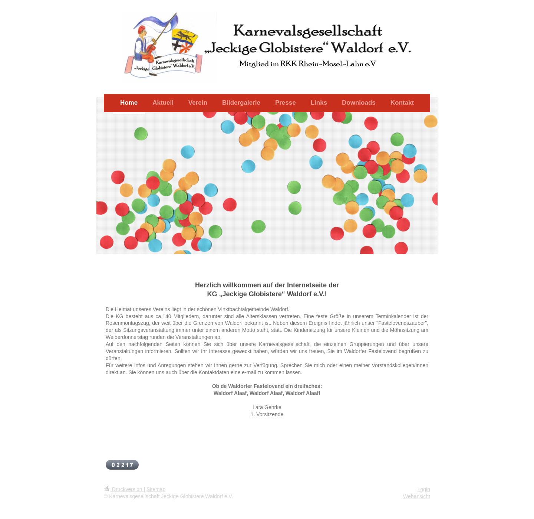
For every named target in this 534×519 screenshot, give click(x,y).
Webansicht (416, 496)
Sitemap (155, 489)
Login (424, 489)
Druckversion (124, 489)
